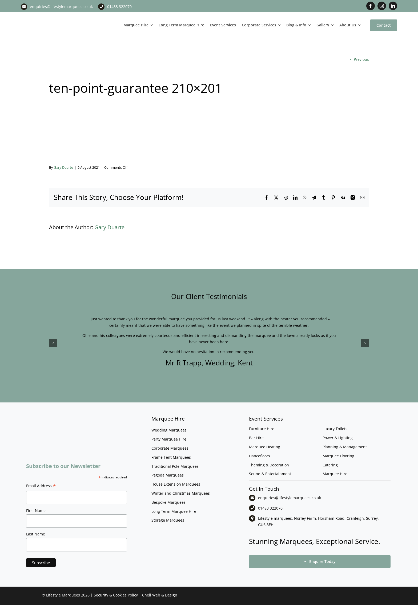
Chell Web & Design (159, 595)
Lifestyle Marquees (63, 595)
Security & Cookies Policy (116, 595)
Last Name (35, 534)
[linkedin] (393, 6)
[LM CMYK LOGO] (47, 15)
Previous (361, 59)
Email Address (41, 486)
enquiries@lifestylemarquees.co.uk (61, 6)
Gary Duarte (63, 167)
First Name (36, 510)
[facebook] (370, 6)
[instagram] (381, 6)
